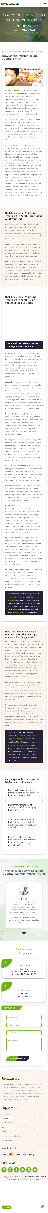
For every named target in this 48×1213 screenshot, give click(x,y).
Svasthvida (13, 90)
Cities (24, 30)
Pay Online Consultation (11, 1136)
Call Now (7, 1207)
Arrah (32, 30)
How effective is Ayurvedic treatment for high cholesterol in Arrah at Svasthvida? (22, 792)
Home (15, 30)
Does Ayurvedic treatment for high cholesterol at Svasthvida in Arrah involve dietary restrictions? (22, 841)
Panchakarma (6, 1123)
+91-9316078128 (21, 612)
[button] (24, 932)
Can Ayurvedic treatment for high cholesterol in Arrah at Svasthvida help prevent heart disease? (22, 823)
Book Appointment (17, 1059)
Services (4, 1118)
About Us (5, 1114)
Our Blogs (5, 1127)
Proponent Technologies (29, 1179)
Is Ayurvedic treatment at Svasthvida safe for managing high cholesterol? (22, 807)
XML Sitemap (6, 1140)
